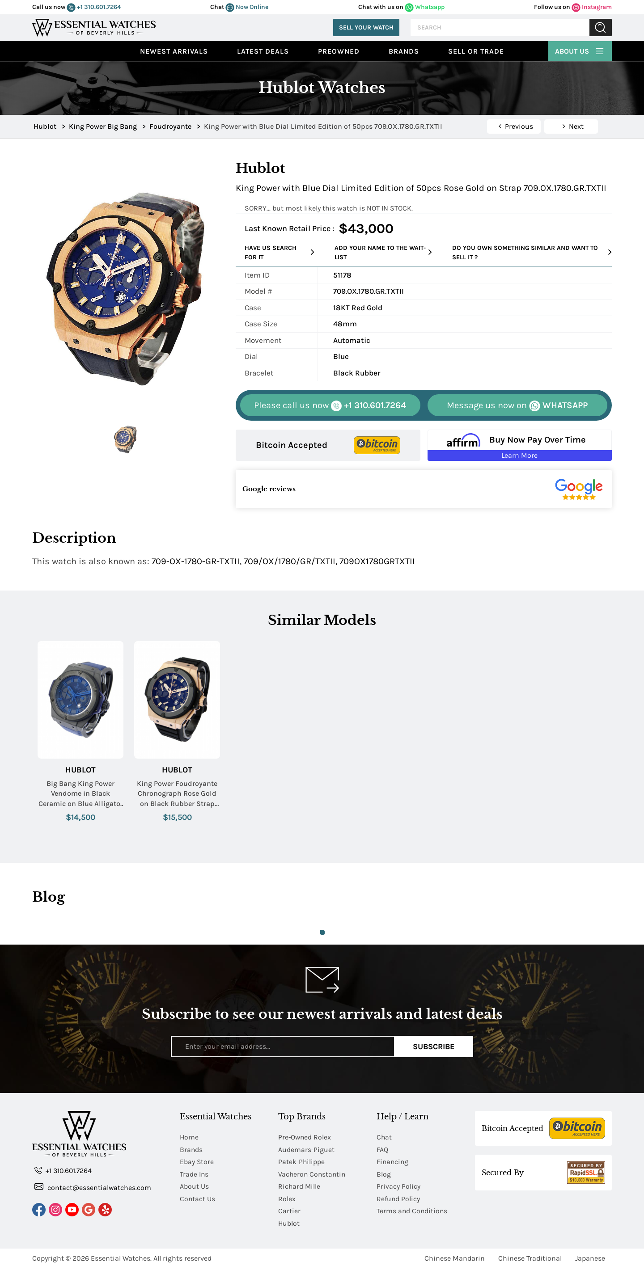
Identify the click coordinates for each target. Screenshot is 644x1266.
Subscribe (433, 1046)
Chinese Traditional (530, 1256)
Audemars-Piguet (306, 1149)
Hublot (80, 770)
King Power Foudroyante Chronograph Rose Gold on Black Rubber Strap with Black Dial (177, 794)
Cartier (289, 1209)
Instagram (592, 7)
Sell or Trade (476, 51)
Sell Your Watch (366, 27)
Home (189, 1137)
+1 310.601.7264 (94, 7)
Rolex (287, 1197)
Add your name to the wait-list (383, 252)
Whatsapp (425, 7)
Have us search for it (279, 252)
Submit (600, 27)
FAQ (382, 1149)
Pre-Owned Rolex (305, 1137)
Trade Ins (194, 1173)
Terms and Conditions (413, 1209)
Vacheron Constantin (312, 1173)
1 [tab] (322, 932)
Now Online (246, 7)
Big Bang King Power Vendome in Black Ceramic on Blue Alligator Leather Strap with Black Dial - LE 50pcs (80, 794)
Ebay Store (197, 1161)
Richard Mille (299, 1185)
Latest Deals (263, 51)
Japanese (590, 1256)
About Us (580, 50)
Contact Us (198, 1197)
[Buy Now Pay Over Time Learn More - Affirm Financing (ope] (520, 445)
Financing (393, 1161)
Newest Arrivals (174, 51)
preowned (339, 51)
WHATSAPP (517, 405)
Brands (404, 51)
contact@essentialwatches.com (93, 1187)
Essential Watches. (121, 1256)
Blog (384, 1173)
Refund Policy (398, 1197)
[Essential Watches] (94, 26)
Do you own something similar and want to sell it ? (532, 252)
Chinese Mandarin (454, 1256)
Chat (384, 1137)
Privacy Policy (398, 1185)
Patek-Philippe (302, 1161)
